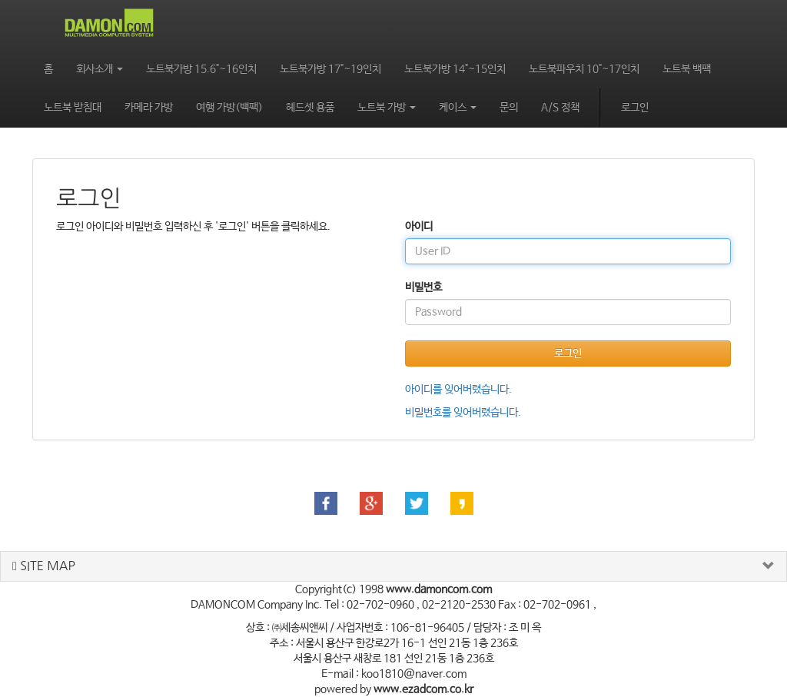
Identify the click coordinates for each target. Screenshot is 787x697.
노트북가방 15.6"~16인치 (201, 69)
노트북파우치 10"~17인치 (584, 69)
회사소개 (99, 69)
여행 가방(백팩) (229, 107)
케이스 (458, 107)
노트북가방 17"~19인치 (330, 69)
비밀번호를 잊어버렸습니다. (463, 413)
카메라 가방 (149, 107)
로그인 (635, 107)
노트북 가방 (386, 107)
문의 (509, 107)
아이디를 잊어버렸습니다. (458, 389)
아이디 (419, 227)
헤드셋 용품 (310, 107)
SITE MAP (43, 566)
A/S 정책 (560, 107)
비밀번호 (423, 287)
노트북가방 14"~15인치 (455, 69)
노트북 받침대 (72, 107)
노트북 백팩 (686, 69)
